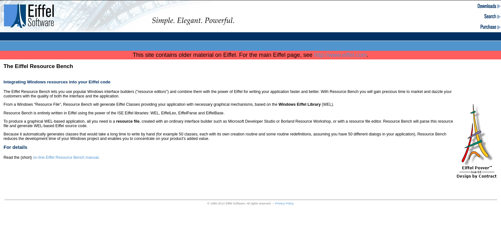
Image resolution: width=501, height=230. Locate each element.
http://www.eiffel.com (340, 55)
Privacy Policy (284, 203)
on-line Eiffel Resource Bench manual (65, 157)
